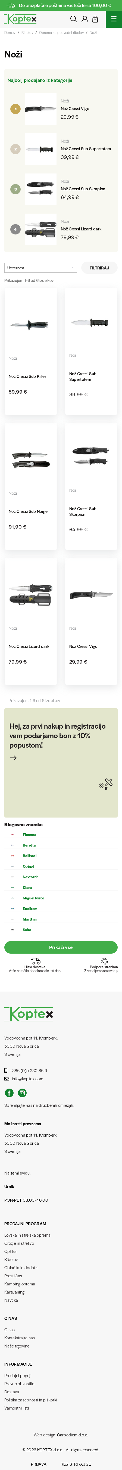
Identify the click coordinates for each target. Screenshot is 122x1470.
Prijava (38, 1464)
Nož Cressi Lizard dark (81, 228)
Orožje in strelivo (19, 1243)
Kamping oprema (19, 1283)
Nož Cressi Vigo (75, 108)
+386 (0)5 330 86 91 (26, 1070)
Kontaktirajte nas (19, 1337)
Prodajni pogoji (17, 1375)
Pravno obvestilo (19, 1383)
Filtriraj (99, 268)
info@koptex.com (23, 1078)
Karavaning (14, 1292)
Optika (10, 1251)
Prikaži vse (61, 947)
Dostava (11, 1391)
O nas (9, 1329)
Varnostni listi (16, 1408)
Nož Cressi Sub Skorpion (83, 188)
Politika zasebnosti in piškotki (30, 1400)
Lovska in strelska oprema (27, 1235)
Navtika (11, 1300)
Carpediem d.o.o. (72, 1434)
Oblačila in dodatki (21, 1267)
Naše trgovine (16, 1346)
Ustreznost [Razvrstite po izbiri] (40, 267)
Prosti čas (13, 1275)
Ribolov (11, 1259)
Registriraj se (76, 1464)
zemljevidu (20, 1173)
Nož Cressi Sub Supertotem (86, 148)
